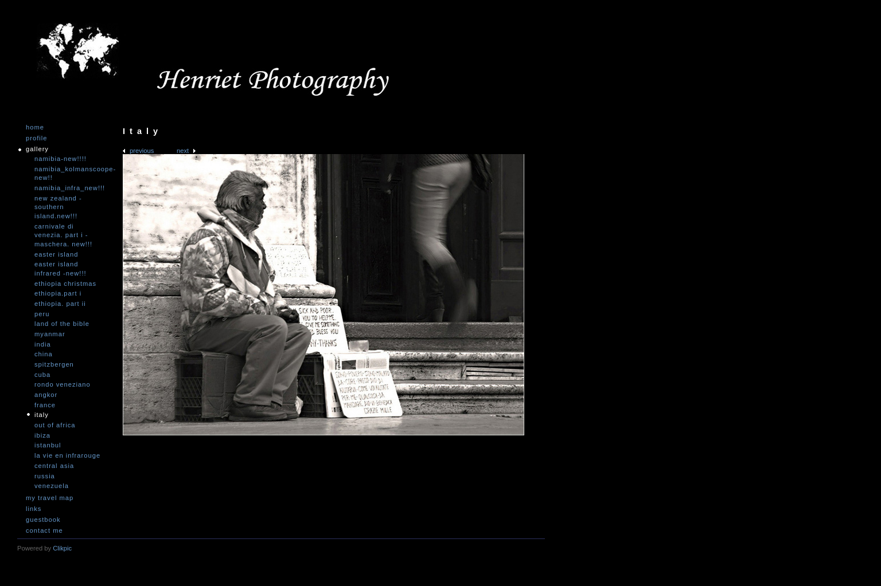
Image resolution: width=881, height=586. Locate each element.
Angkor (45, 394)
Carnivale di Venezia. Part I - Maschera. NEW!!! (63, 235)
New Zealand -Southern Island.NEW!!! (58, 207)
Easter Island (56, 254)
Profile (36, 138)
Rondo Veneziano (62, 384)
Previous (142, 150)
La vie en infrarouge (67, 455)
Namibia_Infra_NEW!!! (68, 187)
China (43, 354)
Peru (41, 313)
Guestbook (43, 520)
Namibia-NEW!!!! (60, 158)
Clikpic (62, 548)
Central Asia (54, 465)
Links (33, 509)
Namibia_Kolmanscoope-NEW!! (68, 174)
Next (183, 150)
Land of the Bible (61, 323)
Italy (41, 414)
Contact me (44, 531)
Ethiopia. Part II (60, 303)
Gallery (37, 149)
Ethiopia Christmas (65, 283)
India (42, 344)
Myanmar (49, 334)
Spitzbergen (54, 364)
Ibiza (42, 435)
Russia (44, 476)
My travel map (49, 498)
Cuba (42, 374)
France (45, 405)
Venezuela (51, 485)
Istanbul (47, 445)
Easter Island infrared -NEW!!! (60, 269)
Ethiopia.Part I (57, 293)
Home (35, 127)
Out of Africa (54, 425)
